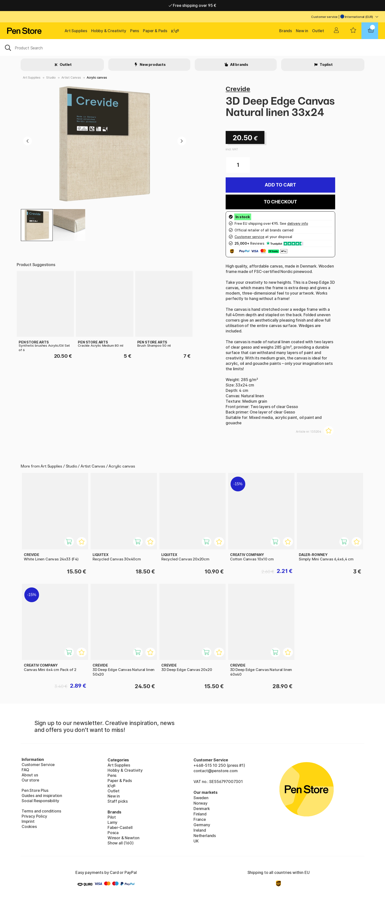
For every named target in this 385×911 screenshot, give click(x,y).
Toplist (326, 64)
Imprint (28, 821)
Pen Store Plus (35, 790)
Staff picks (118, 801)
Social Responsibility (40, 800)
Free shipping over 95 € (193, 5)
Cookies (29, 826)
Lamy (112, 822)
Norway (200, 803)
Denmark (201, 808)
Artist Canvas (71, 77)
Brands (285, 30)
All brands (238, 64)
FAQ (25, 769)
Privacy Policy (34, 816)
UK (196, 841)
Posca (113, 832)
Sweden (200, 797)
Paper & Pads (155, 30)
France (199, 819)
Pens (134, 30)
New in (302, 30)
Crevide (238, 89)
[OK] (192, 47)
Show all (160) (121, 842)
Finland (199, 813)
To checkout (280, 202)
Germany (201, 824)
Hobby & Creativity (108, 30)
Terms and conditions (41, 811)
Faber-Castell (120, 827)
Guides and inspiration (42, 795)
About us (30, 774)
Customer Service (38, 764)
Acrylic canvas (97, 77)
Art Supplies (76, 30)
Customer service (324, 17)
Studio (51, 77)
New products (152, 64)
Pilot (112, 817)
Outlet (318, 30)
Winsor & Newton (123, 837)
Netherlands (204, 835)
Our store (30, 780)
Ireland (199, 830)
